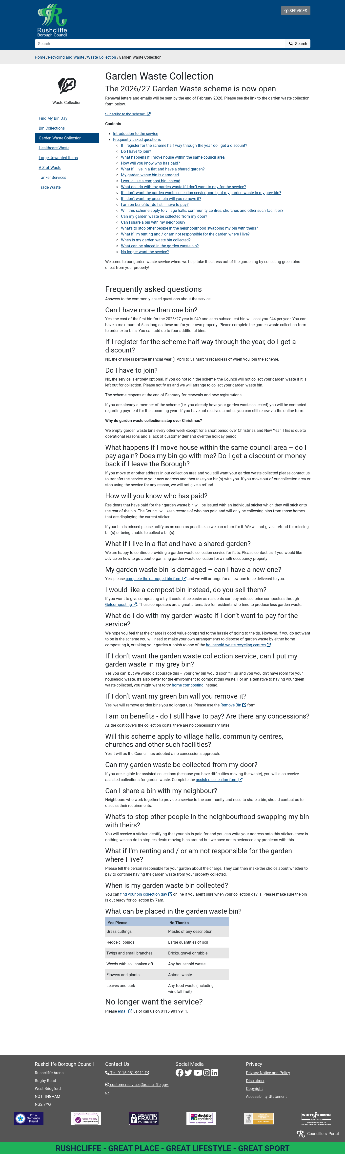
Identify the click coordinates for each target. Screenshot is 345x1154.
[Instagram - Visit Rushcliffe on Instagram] (207, 1074)
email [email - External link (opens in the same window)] (125, 1011)
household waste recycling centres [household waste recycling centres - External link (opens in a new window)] (238, 644)
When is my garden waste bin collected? (156, 239)
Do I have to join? (136, 151)
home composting (187, 684)
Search (297, 43)
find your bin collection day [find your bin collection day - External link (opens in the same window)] (146, 894)
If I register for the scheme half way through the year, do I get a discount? (184, 145)
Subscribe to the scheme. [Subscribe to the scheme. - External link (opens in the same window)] (128, 114)
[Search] (160, 43)
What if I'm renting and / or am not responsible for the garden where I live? (185, 233)
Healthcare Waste (54, 147)
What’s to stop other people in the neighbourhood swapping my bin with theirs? (189, 228)
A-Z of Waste (50, 167)
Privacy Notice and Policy (268, 1072)
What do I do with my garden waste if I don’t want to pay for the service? (183, 186)
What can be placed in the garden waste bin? (160, 245)
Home (40, 57)
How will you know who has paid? (150, 163)
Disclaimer (255, 1080)
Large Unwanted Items (58, 157)
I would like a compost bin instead (150, 180)
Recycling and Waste (66, 57)
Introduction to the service (135, 133)
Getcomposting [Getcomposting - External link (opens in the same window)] (121, 604)
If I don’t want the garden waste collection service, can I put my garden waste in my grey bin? (201, 192)
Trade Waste (50, 187)
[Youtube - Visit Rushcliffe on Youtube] (198, 1074)
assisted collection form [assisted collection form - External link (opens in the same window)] (219, 779)
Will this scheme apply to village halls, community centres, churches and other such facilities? (202, 210)
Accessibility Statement (266, 1096)
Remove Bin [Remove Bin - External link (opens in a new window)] (233, 704)
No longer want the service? (145, 251)
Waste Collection (101, 57)
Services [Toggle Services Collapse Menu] (295, 10)
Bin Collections (52, 128)
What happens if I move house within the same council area (173, 157)
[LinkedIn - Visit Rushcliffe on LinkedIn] (214, 1074)
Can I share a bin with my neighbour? (153, 222)
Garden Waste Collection (60, 137)
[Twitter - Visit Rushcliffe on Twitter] (188, 1074)
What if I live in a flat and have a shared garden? (163, 168)
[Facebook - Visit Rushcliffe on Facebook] (180, 1074)
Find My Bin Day (53, 118)
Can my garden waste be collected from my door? (164, 216)
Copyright (254, 1088)
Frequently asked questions (137, 139)
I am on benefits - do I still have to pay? (155, 204)
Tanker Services (52, 177)
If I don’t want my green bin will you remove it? (161, 198)
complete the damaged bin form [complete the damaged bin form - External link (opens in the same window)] (156, 578)
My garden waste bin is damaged (150, 174)
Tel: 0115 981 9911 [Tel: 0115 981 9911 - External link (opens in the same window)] (129, 1072)
